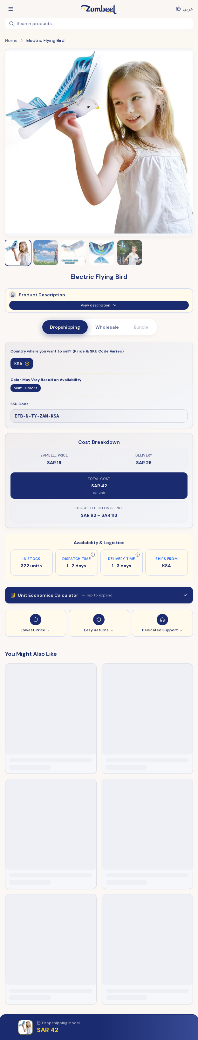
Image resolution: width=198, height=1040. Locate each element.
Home (11, 40)
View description (99, 308)
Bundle (141, 327)
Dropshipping (65, 327)
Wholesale (107, 327)
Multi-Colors (26, 388)
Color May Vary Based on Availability (45, 379)
